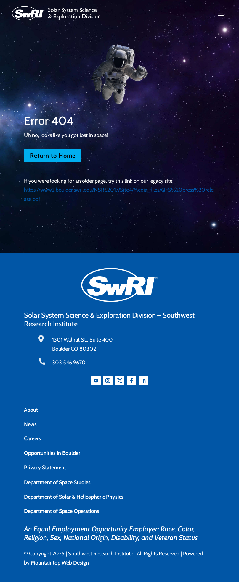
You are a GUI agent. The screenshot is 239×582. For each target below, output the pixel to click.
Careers (32, 438)
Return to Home (53, 155)
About (31, 410)
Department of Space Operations (61, 511)
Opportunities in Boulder (52, 453)
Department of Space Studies (57, 482)
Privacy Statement (45, 467)
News (30, 424)
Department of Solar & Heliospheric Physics (73, 497)
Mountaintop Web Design (60, 563)
